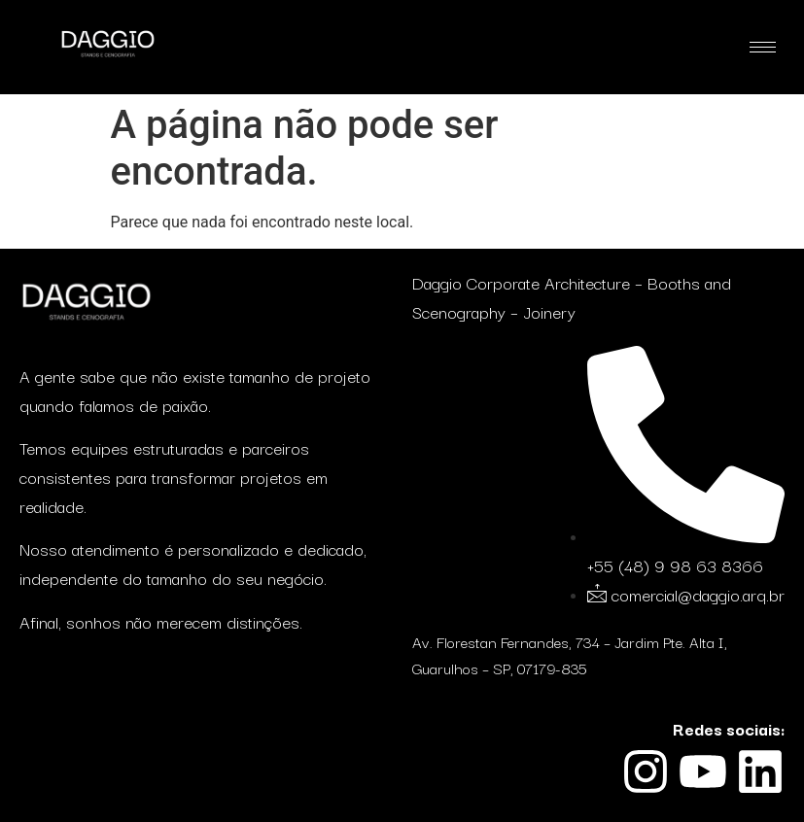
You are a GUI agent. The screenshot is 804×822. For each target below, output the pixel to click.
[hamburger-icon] (763, 47)
